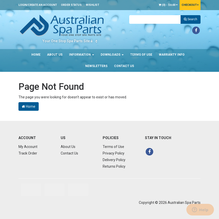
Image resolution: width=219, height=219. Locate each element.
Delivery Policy (114, 160)
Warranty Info (172, 54)
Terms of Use (141, 54)
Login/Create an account (37, 5)
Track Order (27, 153)
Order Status (71, 5)
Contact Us (124, 66)
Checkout (190, 5)
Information (81, 54)
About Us (54, 54)
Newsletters (96, 66)
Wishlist (92, 5)
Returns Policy (114, 166)
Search (190, 19)
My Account (27, 147)
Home (35, 54)
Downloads (112, 54)
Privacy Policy (113, 153)
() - (168, 5)
